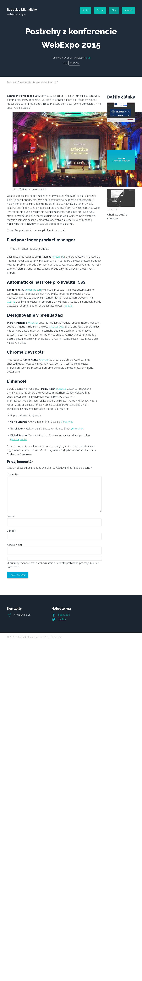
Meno (11, 516)
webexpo (74, 63)
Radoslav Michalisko (22, 11)
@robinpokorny (34, 289)
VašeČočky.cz (56, 326)
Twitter (62, 619)
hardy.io (68, 305)
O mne (100, 10)
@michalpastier (18, 439)
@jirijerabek (76, 428)
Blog (114, 10)
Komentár (12, 474)
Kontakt (128, 10)
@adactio (61, 388)
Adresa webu (14, 544)
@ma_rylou (67, 421)
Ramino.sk (11, 82)
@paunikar (59, 256)
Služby (85, 10)
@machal (33, 322)
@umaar (44, 359)
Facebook (64, 614)
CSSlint (11, 301)
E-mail (11, 530)
